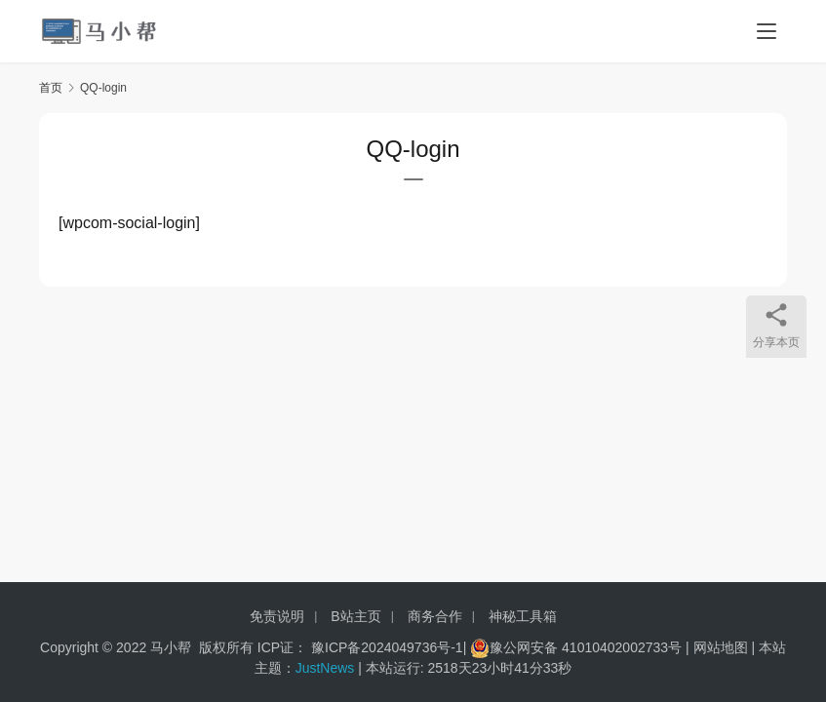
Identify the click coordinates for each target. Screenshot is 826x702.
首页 (50, 88)
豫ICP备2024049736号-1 (387, 647)
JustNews (327, 668)
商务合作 (435, 616)
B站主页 (355, 616)
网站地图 (720, 647)
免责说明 (277, 616)
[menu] (766, 31)
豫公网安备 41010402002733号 (588, 647)
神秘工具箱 (523, 616)
